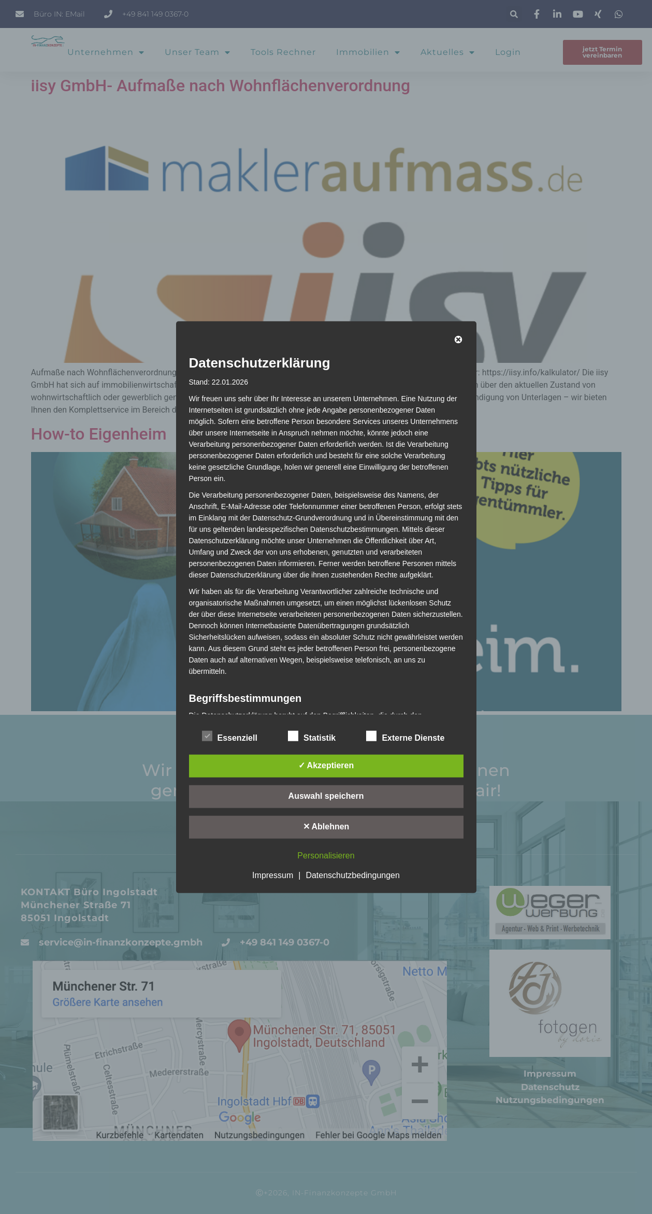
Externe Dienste (405, 735)
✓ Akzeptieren (326, 764)
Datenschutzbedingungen (352, 874)
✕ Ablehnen (326, 826)
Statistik (312, 735)
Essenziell (229, 735)
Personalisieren (325, 855)
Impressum (272, 874)
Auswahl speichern (326, 795)
